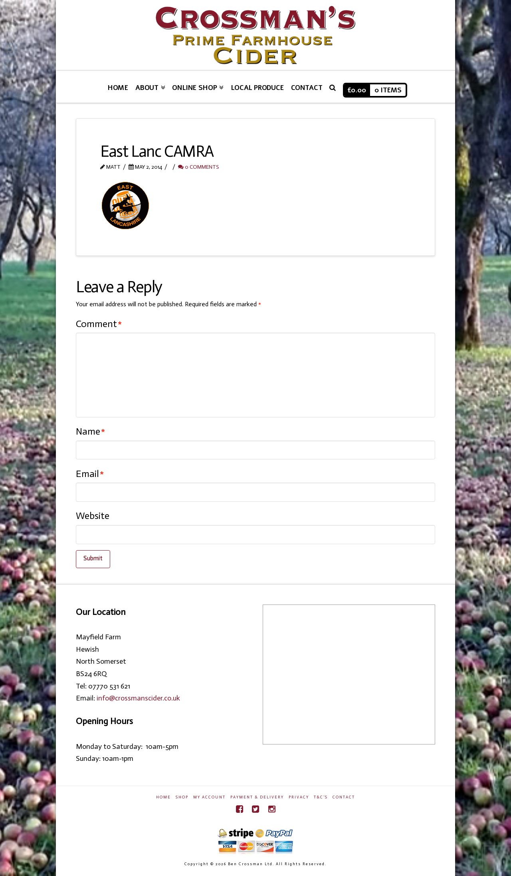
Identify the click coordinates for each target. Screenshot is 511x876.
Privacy (299, 797)
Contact (344, 797)
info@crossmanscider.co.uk (138, 698)
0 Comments (198, 167)
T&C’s (321, 797)
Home (163, 797)
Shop (182, 797)
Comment (99, 323)
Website (92, 515)
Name (90, 431)
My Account (209, 797)
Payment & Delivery (257, 797)
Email (90, 473)
